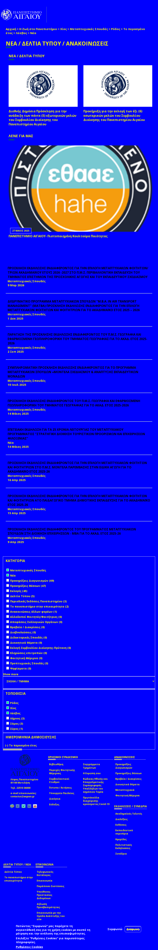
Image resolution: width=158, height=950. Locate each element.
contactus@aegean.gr (24, 796)
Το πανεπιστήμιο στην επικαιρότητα (18, 879)
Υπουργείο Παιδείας (61, 793)
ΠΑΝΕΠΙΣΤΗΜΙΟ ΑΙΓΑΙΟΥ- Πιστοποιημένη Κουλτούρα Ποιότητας (58, 236)
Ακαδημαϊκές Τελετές (128, 813)
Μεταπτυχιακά (124, 790)
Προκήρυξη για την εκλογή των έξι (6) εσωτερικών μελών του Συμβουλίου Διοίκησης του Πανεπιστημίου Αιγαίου (114, 115)
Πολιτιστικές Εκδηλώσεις (123, 846)
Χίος (63, 29)
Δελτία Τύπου (13, 871)
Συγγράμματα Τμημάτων (91, 766)
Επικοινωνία (44, 880)
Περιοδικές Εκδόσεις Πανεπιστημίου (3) (38, 601)
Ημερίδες (121, 839)
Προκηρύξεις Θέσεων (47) (28, 586)
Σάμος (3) (16, 723)
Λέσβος (21, 33)
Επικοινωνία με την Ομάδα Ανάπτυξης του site (51, 916)
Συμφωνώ (115, 929)
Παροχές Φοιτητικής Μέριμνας (62, 771)
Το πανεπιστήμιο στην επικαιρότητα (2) (39, 606)
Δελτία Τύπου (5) (22, 596)
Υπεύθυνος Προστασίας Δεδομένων (44, 895)
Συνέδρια (121, 853)
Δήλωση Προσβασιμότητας (48, 905)
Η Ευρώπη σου (92, 773)
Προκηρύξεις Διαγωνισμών (123, 766)
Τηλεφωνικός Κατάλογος (45, 873)
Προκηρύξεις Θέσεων (128, 773)
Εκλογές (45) (18, 591)
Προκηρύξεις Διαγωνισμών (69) (32, 580)
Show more (10, 674)
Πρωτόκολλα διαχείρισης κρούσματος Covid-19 (96, 801)
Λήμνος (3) (17, 718)
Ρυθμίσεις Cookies (29, 947)
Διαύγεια (54, 798)
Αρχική (11, 29)
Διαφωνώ (133, 929)
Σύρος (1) (16, 729)
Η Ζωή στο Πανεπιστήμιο (38, 29)
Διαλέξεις (121, 819)
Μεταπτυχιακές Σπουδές (89, 29)
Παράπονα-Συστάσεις (50, 886)
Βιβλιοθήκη (56, 764)
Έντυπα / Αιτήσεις (60, 787)
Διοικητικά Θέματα (127, 784)
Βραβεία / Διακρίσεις (128, 778)
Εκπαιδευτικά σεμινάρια (124, 832)
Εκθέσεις (120, 824)
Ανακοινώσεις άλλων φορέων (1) (33, 611)
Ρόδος (115, 29)
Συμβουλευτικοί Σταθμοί (59, 780)
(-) (7, 745)
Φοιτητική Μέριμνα (127, 795)
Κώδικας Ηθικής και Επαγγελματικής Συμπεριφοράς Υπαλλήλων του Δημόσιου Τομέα (95, 785)
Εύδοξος (54, 804)
